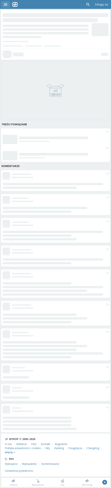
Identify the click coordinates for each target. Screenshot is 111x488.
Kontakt (45, 444)
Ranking (59, 448)
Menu (5, 4)
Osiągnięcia (75, 448)
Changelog (92, 448)
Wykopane (11, 464)
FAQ (33, 444)
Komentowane (50, 464)
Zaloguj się (101, 4)
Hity (47, 448)
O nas (8, 444)
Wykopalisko (29, 464)
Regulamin (61, 444)
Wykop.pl (15, 4)
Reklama (21, 444)
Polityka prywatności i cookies (23, 448)
